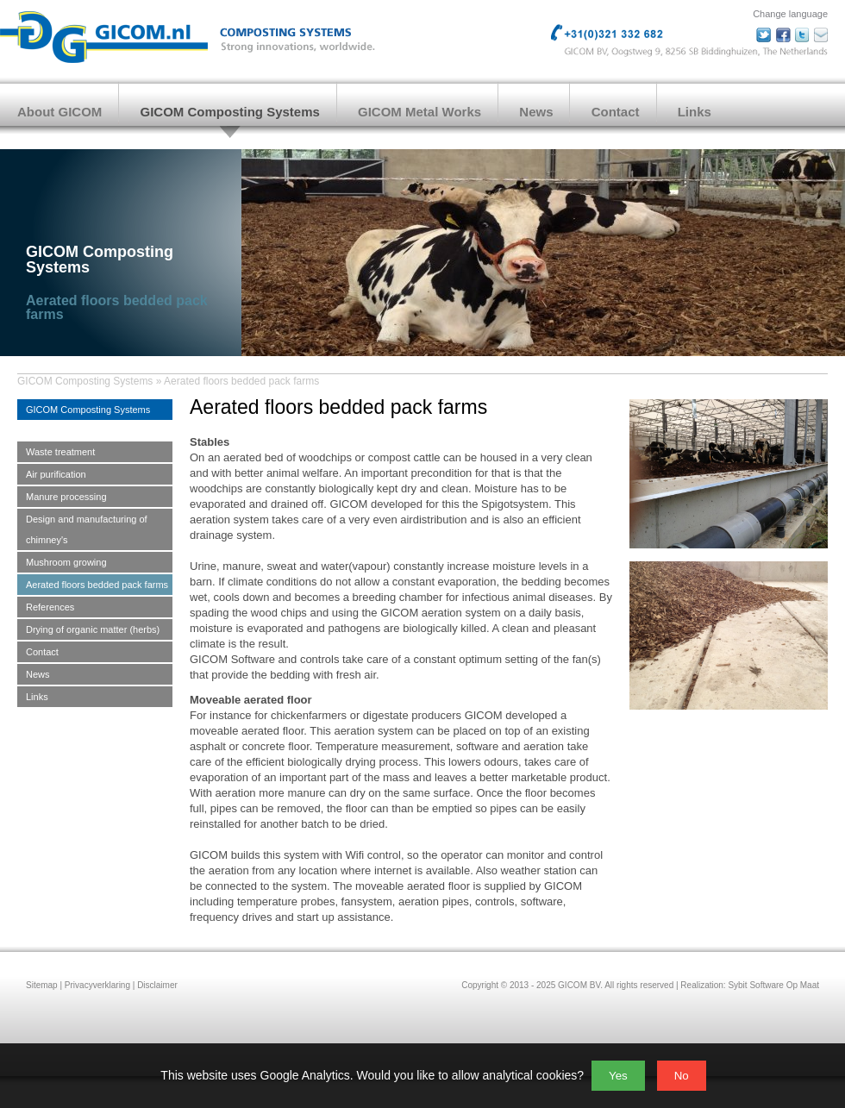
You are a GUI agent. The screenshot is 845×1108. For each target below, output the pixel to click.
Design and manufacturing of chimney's (86, 529)
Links (694, 111)
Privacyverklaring (97, 985)
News (536, 111)
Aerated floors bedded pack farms (241, 381)
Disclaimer (157, 985)
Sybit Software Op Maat (773, 985)
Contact (616, 111)
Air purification (56, 474)
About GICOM (59, 111)
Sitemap (42, 985)
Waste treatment (60, 452)
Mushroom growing (66, 562)
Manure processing (66, 496)
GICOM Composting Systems (230, 111)
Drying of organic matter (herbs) (93, 629)
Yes (618, 1075)
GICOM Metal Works (419, 111)
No (681, 1075)
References (50, 607)
